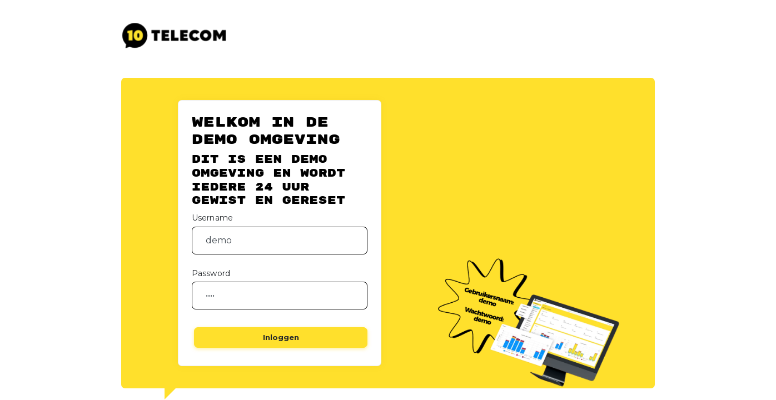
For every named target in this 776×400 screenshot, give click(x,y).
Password (211, 273)
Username (212, 218)
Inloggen (281, 337)
